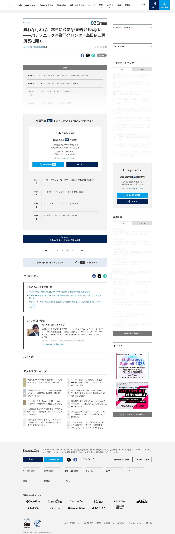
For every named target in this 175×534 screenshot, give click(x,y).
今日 (122, 69)
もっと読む (31, 353)
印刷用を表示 (30, 322)
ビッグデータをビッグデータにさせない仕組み (60, 83)
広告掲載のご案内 (142, 506)
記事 (101, 5)
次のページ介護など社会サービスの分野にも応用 (65, 238)
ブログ (67, 527)
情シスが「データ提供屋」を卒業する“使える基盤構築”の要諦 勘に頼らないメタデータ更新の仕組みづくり (132, 304)
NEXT (84, 250)
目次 (83, 67)
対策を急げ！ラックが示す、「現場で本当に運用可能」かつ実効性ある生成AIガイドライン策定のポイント (44, 468)
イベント (110, 5)
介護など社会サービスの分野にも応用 (61, 215)
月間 (142, 69)
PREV (46, 250)
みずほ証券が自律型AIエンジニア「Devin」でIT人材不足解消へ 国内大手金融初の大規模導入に (88, 460)
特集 (119, 5)
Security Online (46, 5)
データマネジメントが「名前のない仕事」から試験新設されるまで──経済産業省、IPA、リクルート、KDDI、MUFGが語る (88, 471)
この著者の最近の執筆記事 (52, 390)
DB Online (61, 5)
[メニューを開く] (10, 5)
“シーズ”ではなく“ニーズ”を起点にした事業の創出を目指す (64, 75)
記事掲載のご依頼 (121, 506)
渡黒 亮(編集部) (39, 47)
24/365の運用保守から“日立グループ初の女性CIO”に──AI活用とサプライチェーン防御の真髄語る (44, 458)
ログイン (81, 164)
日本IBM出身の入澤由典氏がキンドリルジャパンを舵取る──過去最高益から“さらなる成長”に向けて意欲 (89, 450)
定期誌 (127, 5)
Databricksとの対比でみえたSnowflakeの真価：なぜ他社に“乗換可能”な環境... (60, 338)
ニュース (91, 5)
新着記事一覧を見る (132, 333)
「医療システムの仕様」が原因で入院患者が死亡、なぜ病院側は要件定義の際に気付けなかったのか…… (44, 439)
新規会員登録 (47, 164)
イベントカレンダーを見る (132, 414)
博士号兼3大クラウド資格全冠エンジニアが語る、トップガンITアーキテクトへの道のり (45, 428)
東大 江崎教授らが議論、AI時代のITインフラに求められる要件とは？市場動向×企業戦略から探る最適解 (88, 439)
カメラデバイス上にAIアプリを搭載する (62, 204)
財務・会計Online (77, 5)
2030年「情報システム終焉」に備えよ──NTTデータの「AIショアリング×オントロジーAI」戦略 (88, 428)
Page (31, 75)
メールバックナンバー (65, 158)
